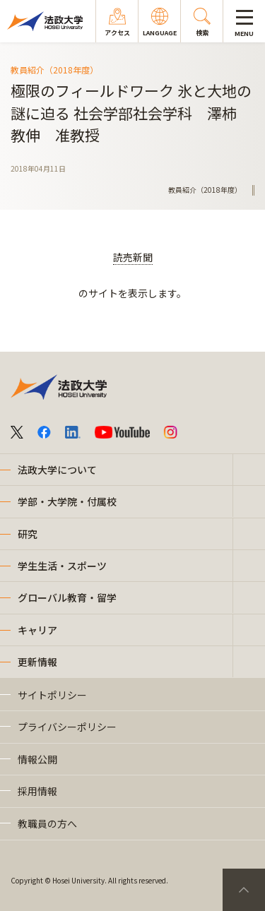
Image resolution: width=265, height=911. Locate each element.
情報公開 (37, 759)
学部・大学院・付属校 (67, 501)
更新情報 (37, 662)
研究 (27, 534)
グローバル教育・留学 (67, 597)
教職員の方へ (47, 823)
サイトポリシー (52, 695)
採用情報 (37, 791)
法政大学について (57, 470)
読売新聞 (133, 257)
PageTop (244, 890)
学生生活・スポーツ (62, 566)
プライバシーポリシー (67, 727)
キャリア (37, 630)
